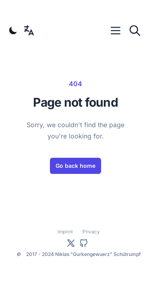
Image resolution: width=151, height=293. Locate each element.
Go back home (75, 165)
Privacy (91, 232)
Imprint (65, 232)
